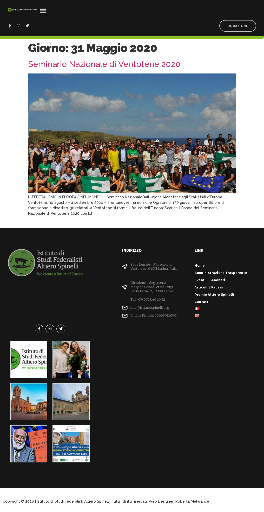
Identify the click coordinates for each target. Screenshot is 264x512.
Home (200, 265)
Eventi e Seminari (211, 280)
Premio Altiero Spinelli (214, 294)
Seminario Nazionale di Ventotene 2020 (104, 64)
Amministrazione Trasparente (221, 272)
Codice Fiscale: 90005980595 (153, 316)
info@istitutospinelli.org (149, 307)
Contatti (202, 302)
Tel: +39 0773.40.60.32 (147, 299)
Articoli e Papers (210, 287)
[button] (43, 10)
